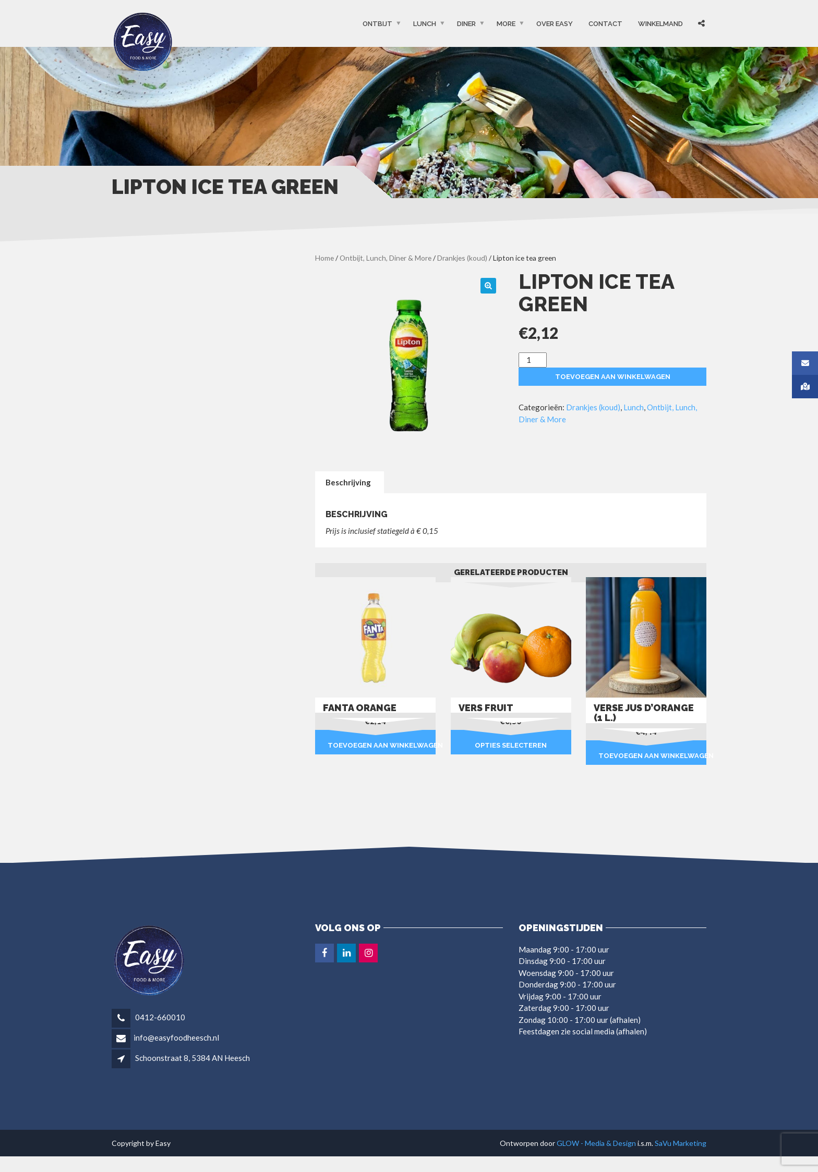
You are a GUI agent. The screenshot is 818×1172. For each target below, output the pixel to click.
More (506, 24)
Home (324, 257)
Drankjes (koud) (462, 257)
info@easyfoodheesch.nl (176, 1037)
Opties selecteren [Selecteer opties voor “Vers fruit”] (511, 745)
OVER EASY (554, 24)
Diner (466, 24)
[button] (488, 286)
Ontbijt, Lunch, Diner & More (385, 257)
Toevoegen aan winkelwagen (612, 377)
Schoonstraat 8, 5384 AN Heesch (192, 1058)
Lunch (424, 24)
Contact (605, 24)
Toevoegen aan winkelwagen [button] (382, 745)
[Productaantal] (533, 360)
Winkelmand (660, 24)
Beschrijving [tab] (348, 482)
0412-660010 (159, 1017)
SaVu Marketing (680, 1143)
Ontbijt (377, 24)
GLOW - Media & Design (596, 1143)
